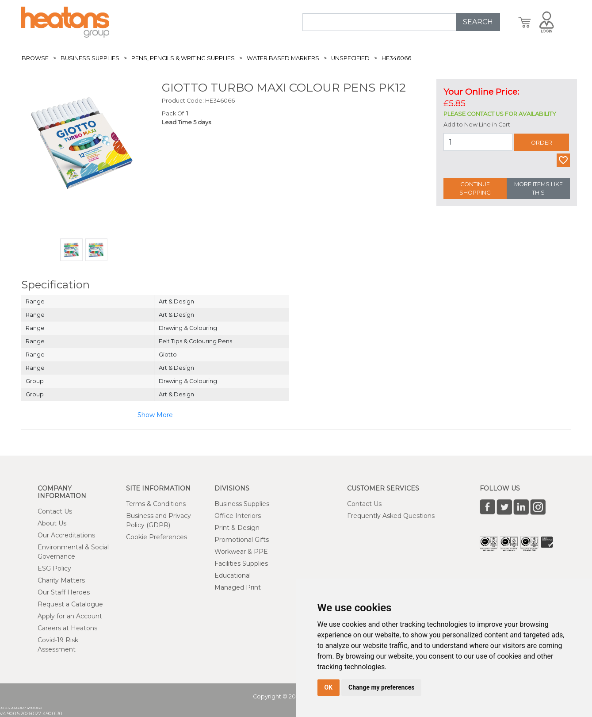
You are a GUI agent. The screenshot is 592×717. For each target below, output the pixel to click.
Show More (155, 415)
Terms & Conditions (156, 504)
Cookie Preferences (156, 537)
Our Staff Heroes (64, 592)
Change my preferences (381, 687)
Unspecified (350, 58)
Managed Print (237, 587)
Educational (232, 575)
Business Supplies (90, 58)
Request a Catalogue (70, 604)
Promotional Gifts (241, 540)
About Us (52, 523)
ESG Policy (54, 568)
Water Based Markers (283, 58)
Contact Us (55, 511)
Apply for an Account (70, 616)
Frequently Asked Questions (391, 516)
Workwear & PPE (241, 552)
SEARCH (478, 22)
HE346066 (396, 58)
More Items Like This (538, 188)
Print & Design (237, 528)
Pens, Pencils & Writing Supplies (183, 58)
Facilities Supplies (241, 563)
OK (329, 687)
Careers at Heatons (67, 628)
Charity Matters (61, 580)
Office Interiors (237, 516)
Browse (35, 58)
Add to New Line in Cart (476, 124)
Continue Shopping (475, 188)
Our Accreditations (66, 535)
